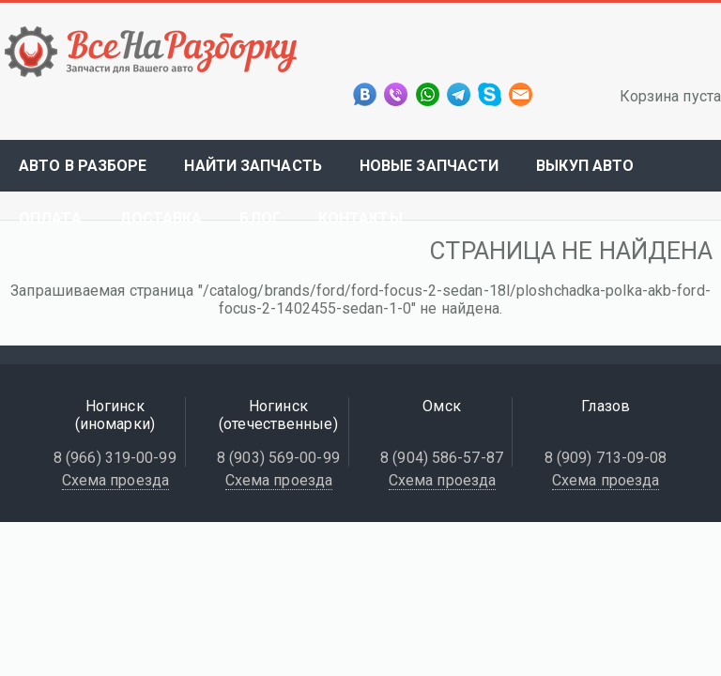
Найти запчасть (252, 166)
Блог (259, 218)
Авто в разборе (82, 166)
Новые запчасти (429, 166)
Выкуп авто (585, 166)
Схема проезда (115, 480)
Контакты (360, 218)
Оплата (50, 218)
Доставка (161, 218)
